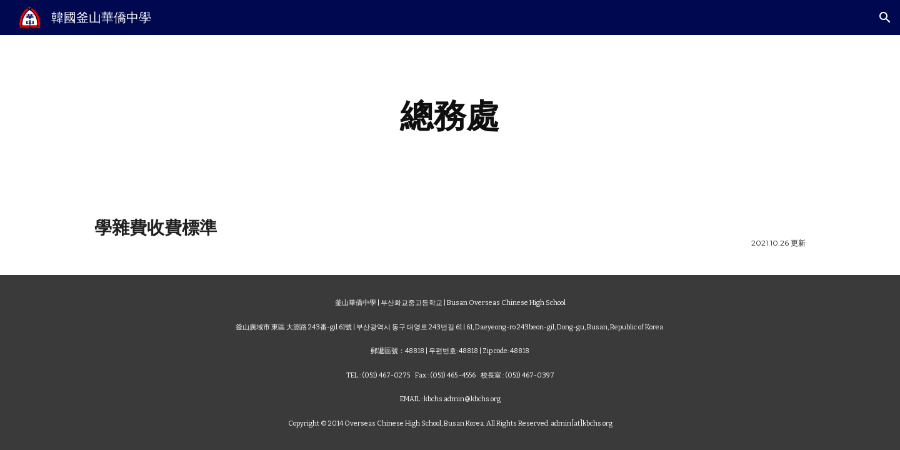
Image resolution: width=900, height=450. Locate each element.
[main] (450, 116)
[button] (885, 17)
